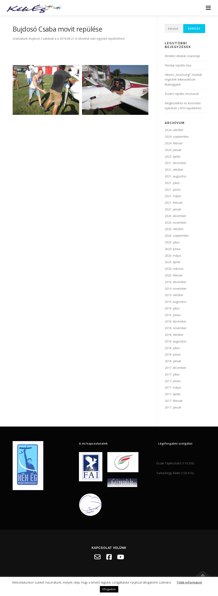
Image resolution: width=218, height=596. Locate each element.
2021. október (174, 170)
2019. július (172, 308)
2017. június (173, 381)
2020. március (174, 269)
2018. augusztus (176, 341)
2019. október (174, 295)
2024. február (174, 143)
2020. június (173, 249)
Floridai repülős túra (178, 65)
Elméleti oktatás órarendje (182, 56)
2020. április (172, 262)
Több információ (189, 582)
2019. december (175, 282)
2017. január (173, 407)
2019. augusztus (176, 302)
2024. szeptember (177, 137)
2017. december (175, 368)
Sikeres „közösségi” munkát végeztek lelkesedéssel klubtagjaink (183, 80)
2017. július (172, 374)
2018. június (173, 354)
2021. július (172, 183)
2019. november (176, 289)
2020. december (175, 216)
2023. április (172, 156)
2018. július (172, 348)
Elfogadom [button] (109, 589)
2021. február (174, 203)
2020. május (173, 256)
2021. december (175, 163)
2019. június (173, 315)
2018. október (174, 335)
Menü (208, 8)
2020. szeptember (177, 236)
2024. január (173, 150)
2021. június (173, 189)
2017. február (174, 401)
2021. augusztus (176, 176)
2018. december (175, 321)
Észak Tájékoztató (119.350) (175, 463)
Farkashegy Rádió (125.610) (175, 473)
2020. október (174, 229)
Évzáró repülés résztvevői (182, 94)
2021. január (173, 209)
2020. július (172, 242)
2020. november (176, 222)
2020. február (174, 275)
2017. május (173, 387)
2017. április (172, 394)
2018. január (173, 361)
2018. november (176, 328)
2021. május (173, 196)
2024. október (174, 130)
